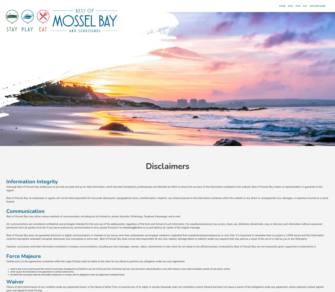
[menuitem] (282, 6)
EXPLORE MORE (317, 6)
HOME (282, 6)
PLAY (298, 6)
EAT (305, 6)
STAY (290, 6)
